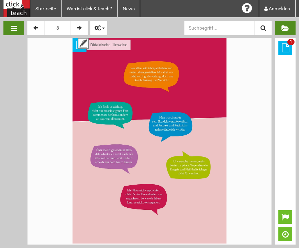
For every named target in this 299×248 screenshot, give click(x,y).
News (129, 8)
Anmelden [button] (277, 8)
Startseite (45, 8)
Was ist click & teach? (89, 8)
